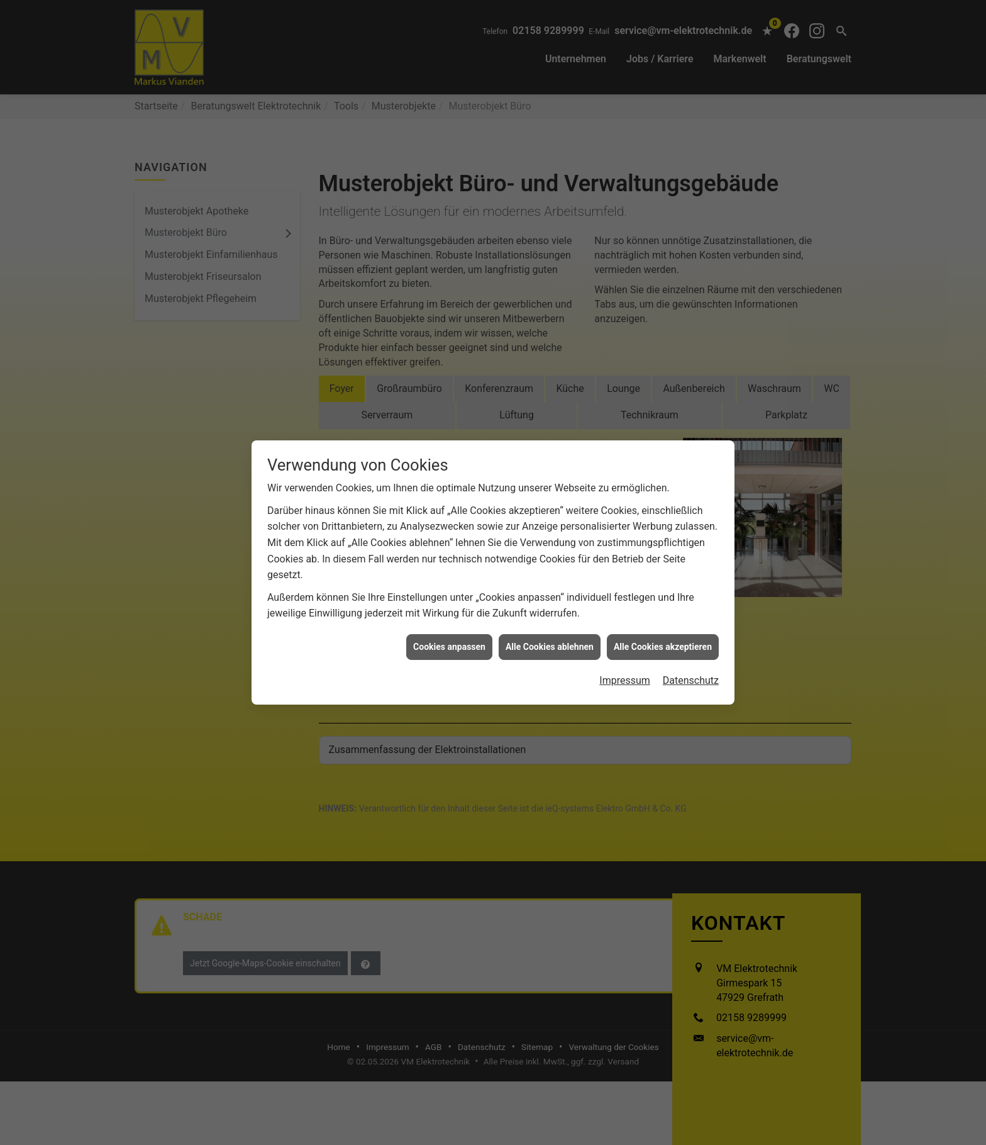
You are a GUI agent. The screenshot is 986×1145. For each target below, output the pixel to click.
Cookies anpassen (449, 613)
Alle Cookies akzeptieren (663, 613)
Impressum (624, 646)
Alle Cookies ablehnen (550, 613)
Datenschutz (691, 646)
